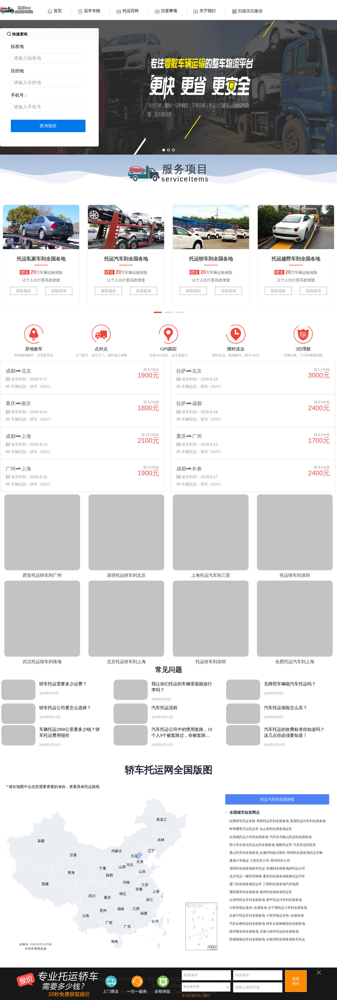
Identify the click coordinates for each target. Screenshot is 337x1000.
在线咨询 (58, 291)
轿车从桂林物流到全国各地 (285, 924)
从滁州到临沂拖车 (273, 853)
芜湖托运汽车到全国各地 (308, 821)
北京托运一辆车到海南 (245, 876)
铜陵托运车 (284, 845)
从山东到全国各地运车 (276, 829)
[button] (158, 312)
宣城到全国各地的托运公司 (285, 868)
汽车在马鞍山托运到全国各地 (290, 837)
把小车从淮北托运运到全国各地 (252, 845)
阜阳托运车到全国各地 (272, 821)
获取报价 (23, 291)
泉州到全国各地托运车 (276, 892)
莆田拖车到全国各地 (244, 892)
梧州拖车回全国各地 (244, 931)
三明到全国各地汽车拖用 (281, 884)
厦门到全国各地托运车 (245, 884)
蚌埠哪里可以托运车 (244, 829)
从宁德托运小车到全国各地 (287, 908)
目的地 (17, 71)
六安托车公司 (259, 860)
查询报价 (48, 125)
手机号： (19, 95)
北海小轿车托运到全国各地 (279, 931)
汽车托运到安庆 (304, 845)
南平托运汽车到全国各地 (284, 900)
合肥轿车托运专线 (242, 821)
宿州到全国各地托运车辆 (304, 853)
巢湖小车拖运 (239, 860)
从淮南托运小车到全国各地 (248, 837)
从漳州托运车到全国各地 (247, 900)
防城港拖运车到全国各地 (247, 939)
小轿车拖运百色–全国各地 (285, 915)
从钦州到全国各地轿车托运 (285, 939)
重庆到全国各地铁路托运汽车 (284, 876)
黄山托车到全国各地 (244, 853)
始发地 (17, 46)
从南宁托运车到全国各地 (247, 915)
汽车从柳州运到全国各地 (247, 924)
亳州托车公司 (280, 860)
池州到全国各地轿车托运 (247, 868)
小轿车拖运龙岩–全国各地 (248, 908)
